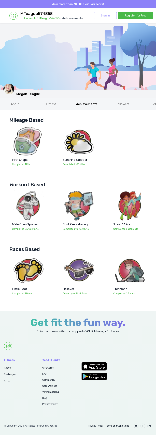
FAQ (44, 373)
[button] (97, 366)
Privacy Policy (50, 404)
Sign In (105, 15)
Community (48, 379)
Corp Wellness (49, 386)
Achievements (86, 104)
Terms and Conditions (117, 425)
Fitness (51, 104)
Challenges (10, 374)
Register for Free (135, 15)
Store (7, 381)
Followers (122, 104)
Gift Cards (48, 367)
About (15, 104)
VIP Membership (51, 392)
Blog (44, 398)
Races (7, 367)
